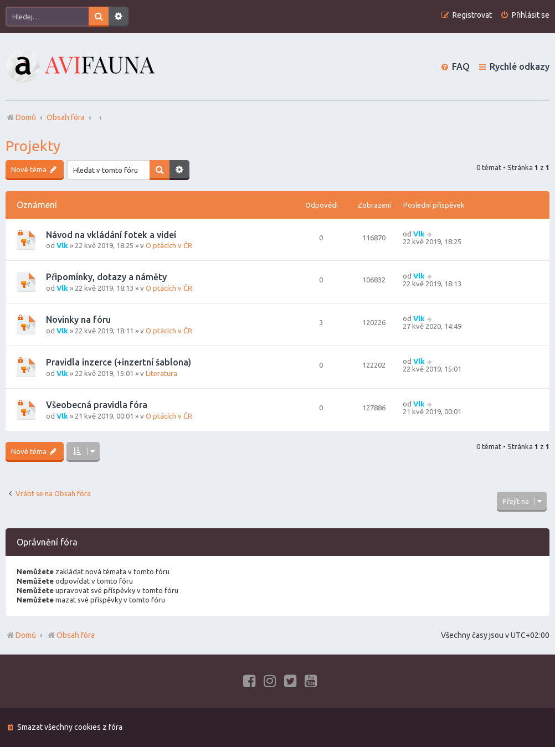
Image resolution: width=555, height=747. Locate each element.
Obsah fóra (71, 635)
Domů (26, 635)
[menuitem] (524, 15)
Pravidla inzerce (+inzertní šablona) (118, 362)
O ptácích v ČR (169, 245)
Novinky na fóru (78, 319)
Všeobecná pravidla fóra (96, 405)
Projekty (33, 146)
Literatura (161, 373)
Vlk (62, 245)
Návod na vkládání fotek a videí (111, 235)
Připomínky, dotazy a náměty (106, 277)
